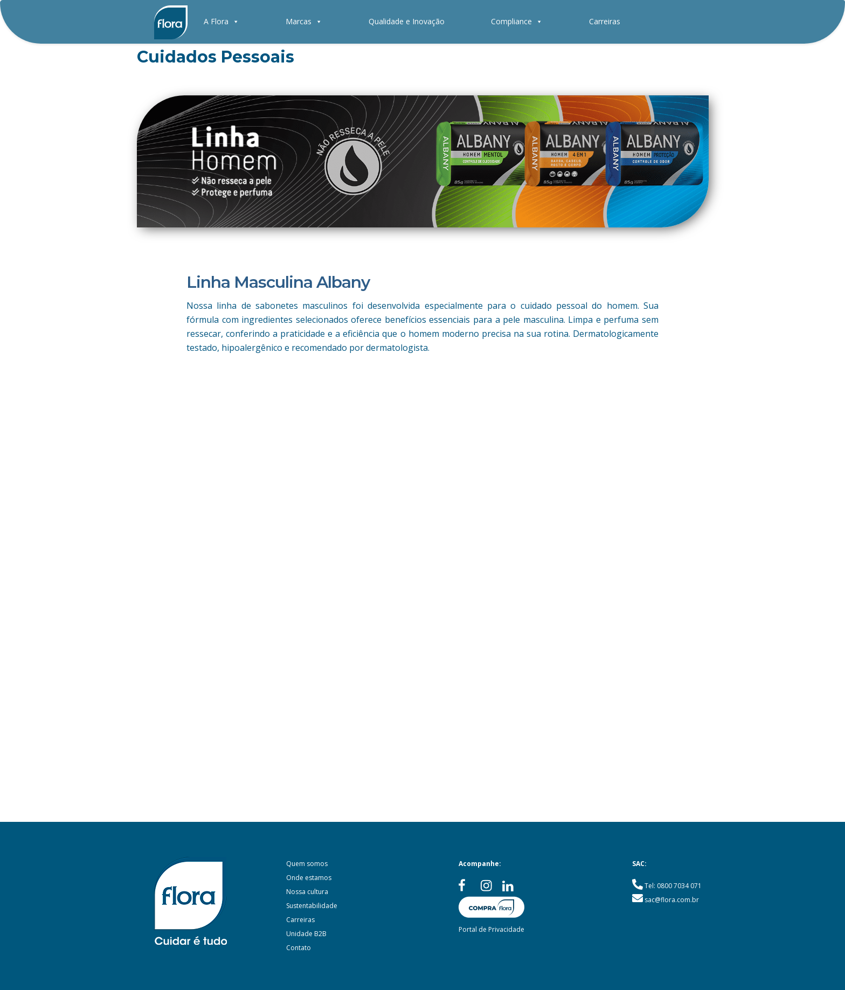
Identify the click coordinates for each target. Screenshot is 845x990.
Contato (298, 947)
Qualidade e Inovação (407, 21)
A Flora (221, 21)
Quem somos (307, 863)
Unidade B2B (306, 933)
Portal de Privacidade (491, 929)
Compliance (517, 21)
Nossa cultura (307, 891)
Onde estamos (308, 877)
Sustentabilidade (311, 905)
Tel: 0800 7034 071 (673, 885)
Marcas (304, 21)
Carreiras (604, 21)
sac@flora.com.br (672, 899)
